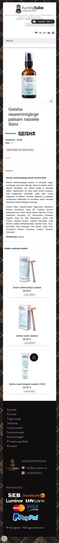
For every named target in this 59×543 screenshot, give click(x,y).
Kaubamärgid (15, 437)
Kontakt (12, 409)
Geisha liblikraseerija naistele (27, 287)
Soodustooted (15, 432)
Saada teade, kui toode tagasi (20, 150)
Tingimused (14, 418)
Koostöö (12, 446)
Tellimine (12, 423)
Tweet (7, 158)
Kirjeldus (9, 171)
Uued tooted (15, 427)
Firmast (11, 414)
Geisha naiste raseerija (27, 335)
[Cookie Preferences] (4, 538)
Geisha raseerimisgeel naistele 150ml (27, 384)
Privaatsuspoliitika (17, 441)
